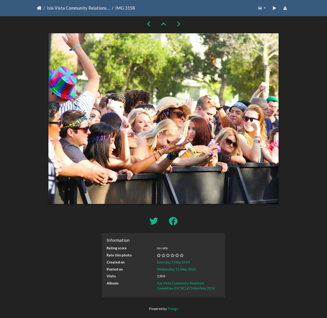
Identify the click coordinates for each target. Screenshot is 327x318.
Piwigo (173, 309)
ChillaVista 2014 (202, 288)
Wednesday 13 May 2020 (176, 269)
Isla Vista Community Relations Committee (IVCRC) (78, 7)
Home (39, 8)
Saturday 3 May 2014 (173, 262)
